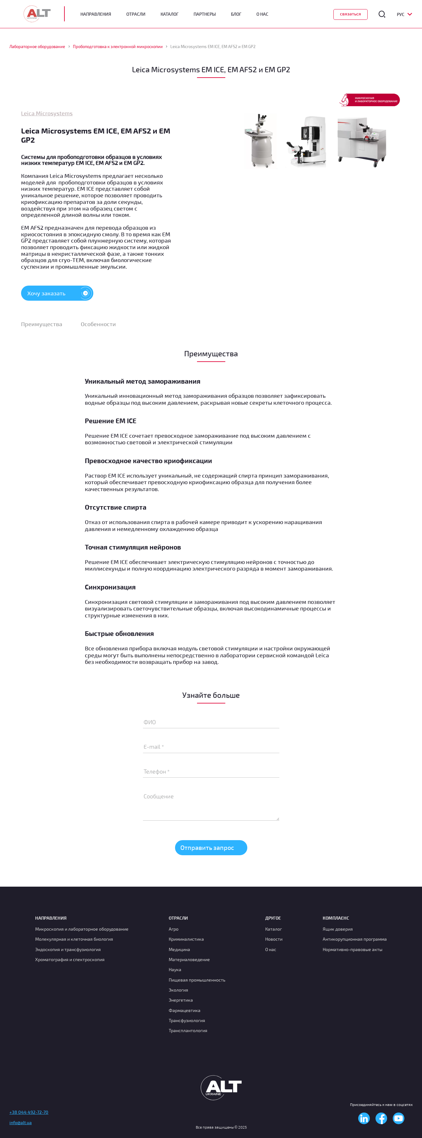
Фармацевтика (184, 1010)
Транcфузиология (187, 1020)
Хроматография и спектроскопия (70, 959)
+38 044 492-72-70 (28, 1112)
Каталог (169, 14)
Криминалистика (186, 939)
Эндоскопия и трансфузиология (68, 949)
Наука (175, 969)
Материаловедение (189, 959)
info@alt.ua (20, 1122)
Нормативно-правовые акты (352, 949)
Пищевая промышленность (197, 979)
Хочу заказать (60, 293)
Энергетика (181, 1000)
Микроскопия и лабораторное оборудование (82, 929)
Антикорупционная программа (355, 939)
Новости (273, 939)
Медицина (179, 949)
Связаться (350, 13)
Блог (236, 14)
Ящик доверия (338, 929)
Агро (173, 929)
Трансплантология (188, 1030)
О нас (270, 949)
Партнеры (205, 14)
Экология (178, 990)
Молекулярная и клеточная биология (74, 939)
